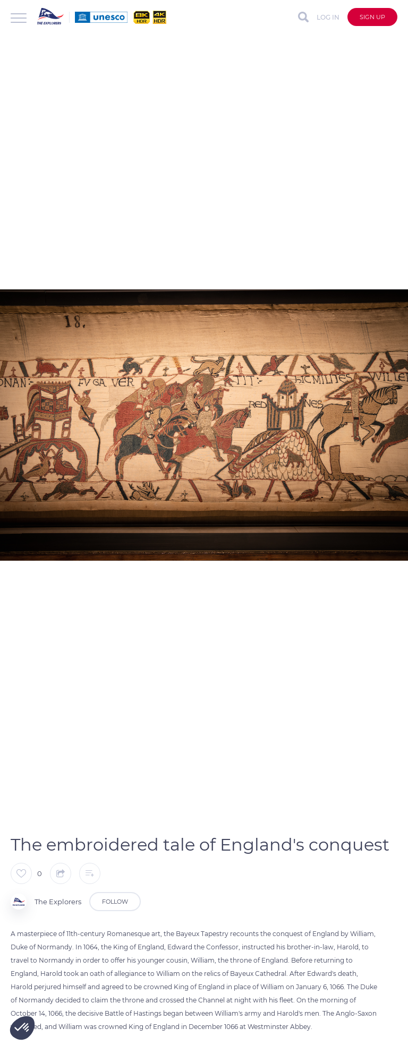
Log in (328, 17)
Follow (115, 901)
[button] (22, 1028)
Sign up (372, 17)
